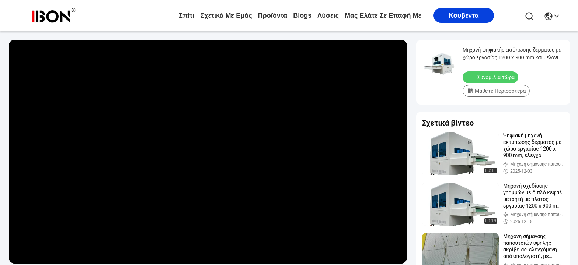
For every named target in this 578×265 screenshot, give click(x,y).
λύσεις (328, 15)
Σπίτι (186, 15)
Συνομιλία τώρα (491, 77)
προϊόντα (273, 15)
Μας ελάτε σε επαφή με (383, 15)
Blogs (302, 15)
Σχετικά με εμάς (226, 15)
